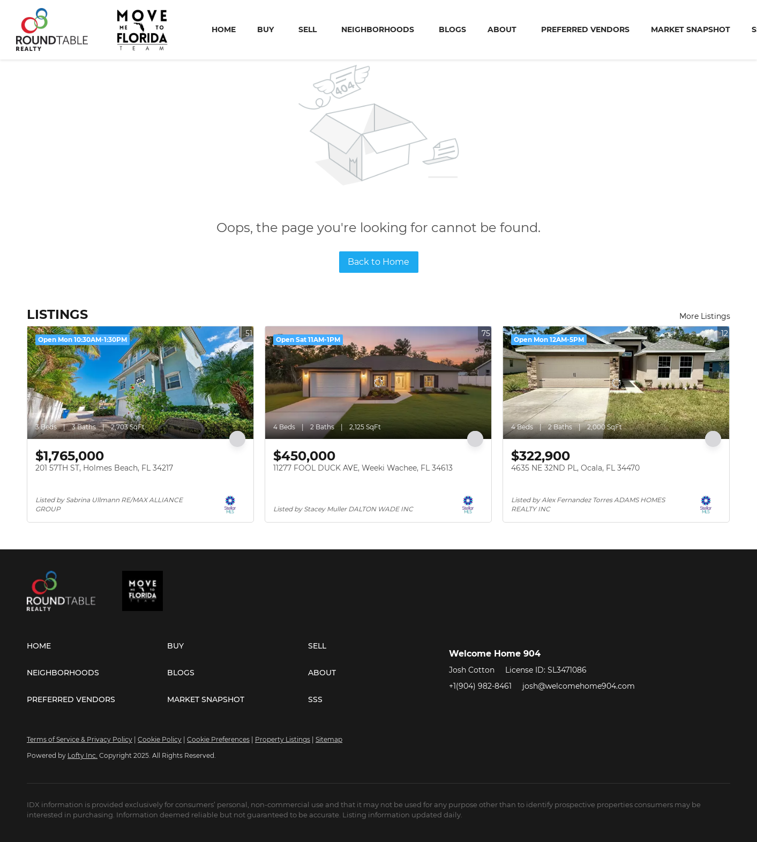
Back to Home (378, 262)
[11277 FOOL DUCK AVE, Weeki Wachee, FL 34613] (378, 382)
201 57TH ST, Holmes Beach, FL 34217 (104, 468)
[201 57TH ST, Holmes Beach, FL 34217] (140, 382)
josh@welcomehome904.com (578, 686)
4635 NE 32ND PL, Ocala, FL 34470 (575, 468)
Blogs (452, 29)
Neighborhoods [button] (377, 29)
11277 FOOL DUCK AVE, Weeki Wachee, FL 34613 (363, 468)
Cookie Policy (160, 739)
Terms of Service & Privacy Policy (79, 739)
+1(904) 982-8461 (480, 686)
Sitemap (329, 739)
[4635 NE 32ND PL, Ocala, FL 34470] (616, 382)
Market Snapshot (690, 29)
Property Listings (282, 739)
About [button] (502, 29)
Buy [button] (265, 29)
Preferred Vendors (585, 29)
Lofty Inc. (83, 755)
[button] (97, 646)
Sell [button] (307, 29)
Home (224, 29)
